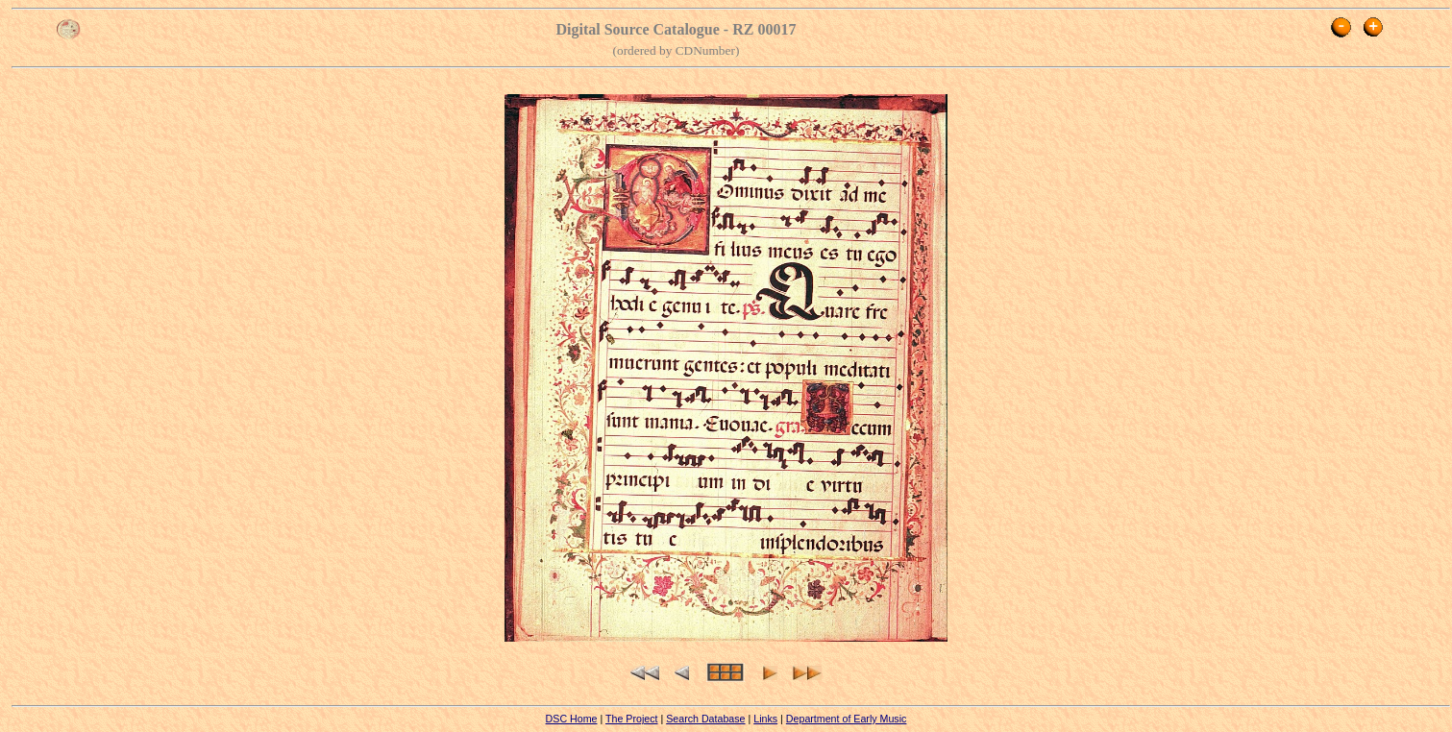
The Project (631, 718)
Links (765, 718)
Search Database (705, 718)
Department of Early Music (846, 718)
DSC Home (572, 718)
